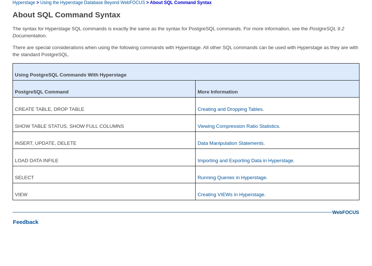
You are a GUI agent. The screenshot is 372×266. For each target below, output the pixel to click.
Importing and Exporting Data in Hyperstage (245, 160)
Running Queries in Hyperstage (231, 177)
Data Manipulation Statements (230, 143)
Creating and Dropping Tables (229, 109)
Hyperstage (24, 2)
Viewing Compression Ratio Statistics (238, 126)
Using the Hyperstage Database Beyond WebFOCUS (92, 2)
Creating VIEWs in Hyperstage (230, 194)
